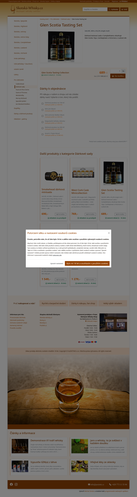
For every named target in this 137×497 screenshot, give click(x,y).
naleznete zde (57, 255)
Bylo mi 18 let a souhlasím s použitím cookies (87, 263)
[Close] (108, 233)
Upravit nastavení (56, 263)
